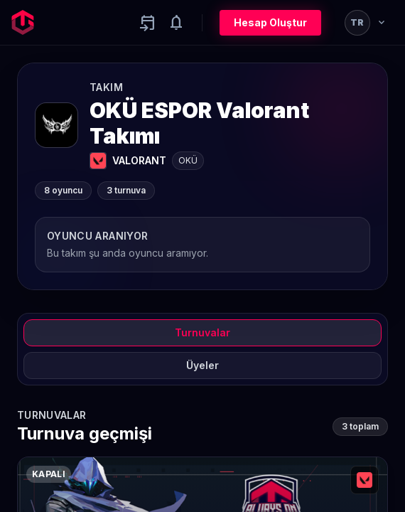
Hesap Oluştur (270, 22)
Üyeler (202, 365)
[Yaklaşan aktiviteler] (147, 22)
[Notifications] (176, 22)
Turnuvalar (202, 332)
